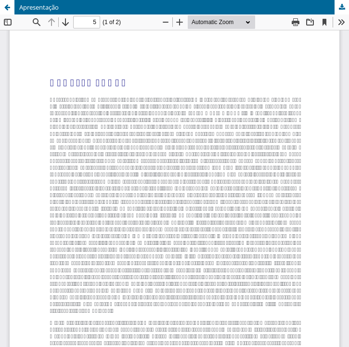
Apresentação (39, 7)
